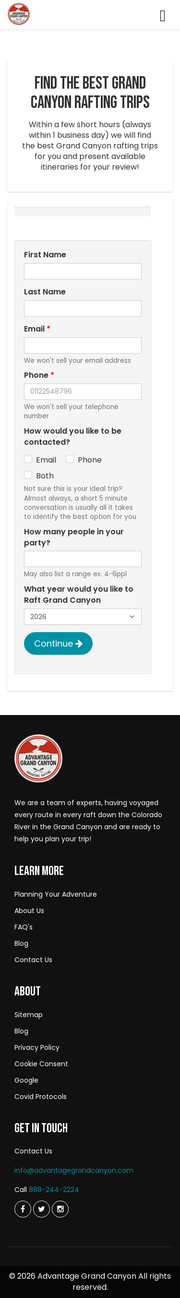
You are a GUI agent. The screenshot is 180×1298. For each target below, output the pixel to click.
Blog (21, 943)
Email (37, 329)
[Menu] (163, 17)
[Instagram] (60, 1209)
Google (26, 1080)
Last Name (45, 292)
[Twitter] (22, 1209)
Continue (58, 643)
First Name (45, 255)
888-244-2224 (54, 1189)
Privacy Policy (37, 1047)
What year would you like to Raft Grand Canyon (78, 595)
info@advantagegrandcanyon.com (73, 1170)
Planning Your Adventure (55, 894)
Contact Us (33, 960)
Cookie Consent (41, 1064)
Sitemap (28, 1015)
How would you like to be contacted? (72, 437)
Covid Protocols (40, 1096)
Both (45, 476)
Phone (39, 375)
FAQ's (23, 927)
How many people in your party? (74, 537)
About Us (29, 910)
